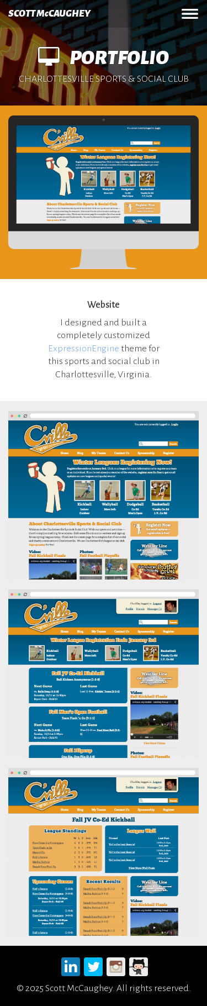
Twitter (93, 965)
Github (139, 965)
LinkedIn (71, 965)
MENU (190, 14)
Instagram (116, 965)
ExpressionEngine (83, 349)
